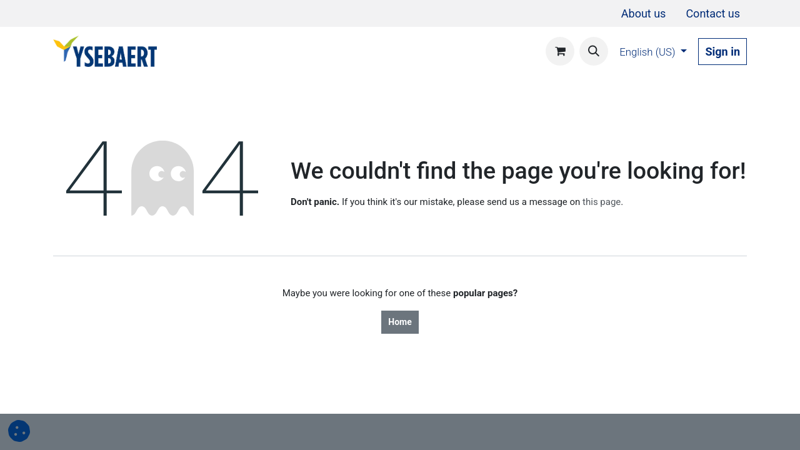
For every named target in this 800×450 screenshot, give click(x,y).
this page (601, 202)
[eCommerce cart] (560, 51)
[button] (593, 51)
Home (399, 322)
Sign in (722, 51)
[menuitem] (643, 13)
